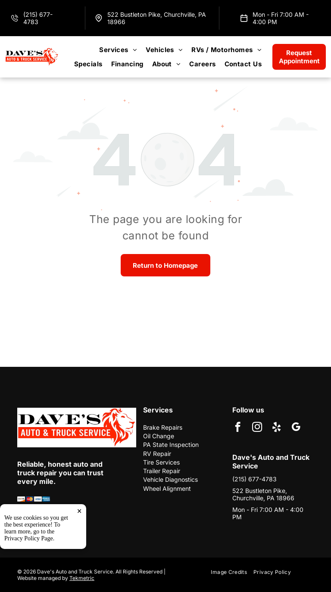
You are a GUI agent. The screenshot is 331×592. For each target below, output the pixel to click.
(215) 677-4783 (38, 18)
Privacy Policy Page (28, 573)
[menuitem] (118, 50)
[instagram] (257, 428)
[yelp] (276, 428)
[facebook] (237, 428)
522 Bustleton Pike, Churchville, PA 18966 (263, 494)
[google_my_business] (295, 428)
